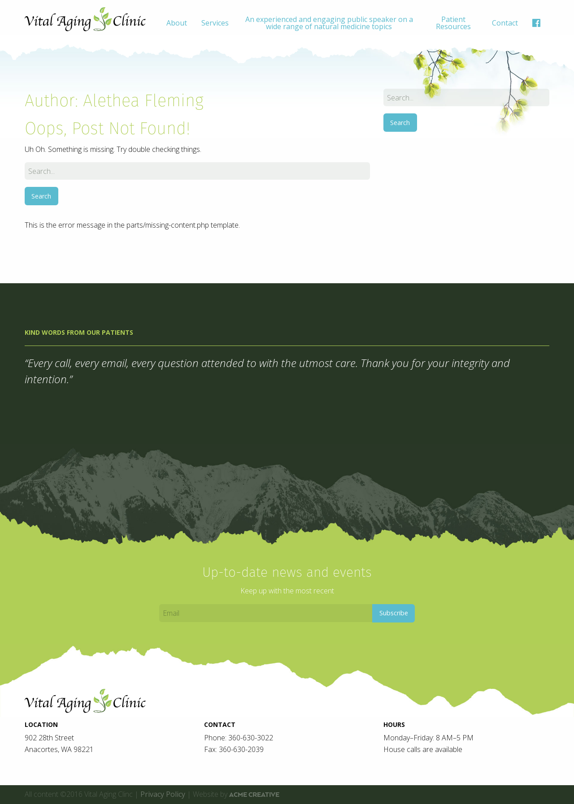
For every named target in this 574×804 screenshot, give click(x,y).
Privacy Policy (162, 794)
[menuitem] (176, 23)
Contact (505, 23)
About (176, 23)
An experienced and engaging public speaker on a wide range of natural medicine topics (329, 22)
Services (215, 23)
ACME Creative (254, 794)
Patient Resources (453, 22)
